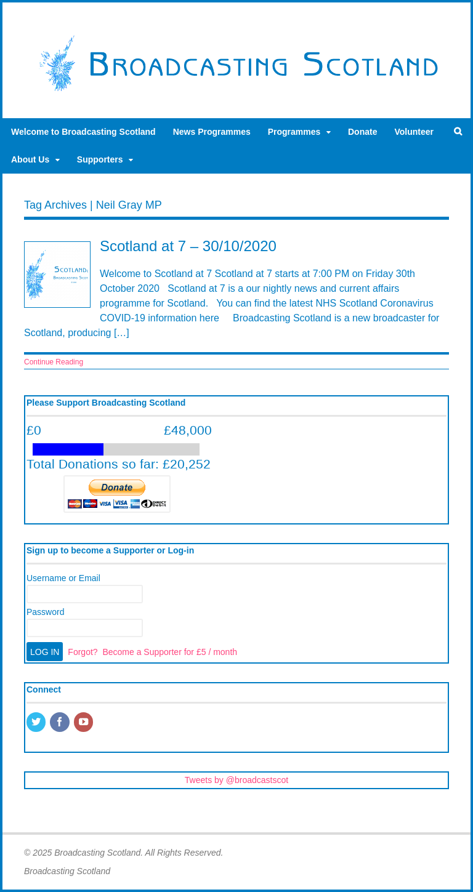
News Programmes (212, 132)
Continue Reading (53, 362)
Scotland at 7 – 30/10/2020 (188, 246)
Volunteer (414, 132)
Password (45, 612)
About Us (30, 159)
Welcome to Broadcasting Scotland (83, 132)
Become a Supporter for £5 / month (169, 652)
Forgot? (82, 652)
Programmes (294, 132)
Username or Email (63, 578)
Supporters (100, 159)
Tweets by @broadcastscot (236, 780)
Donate (362, 132)
